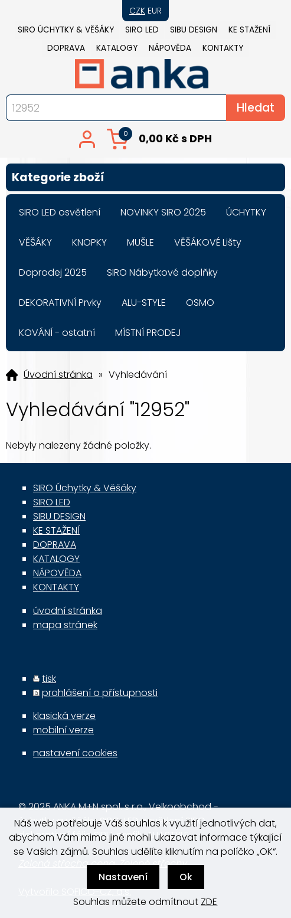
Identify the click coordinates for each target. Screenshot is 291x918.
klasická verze (64, 716)
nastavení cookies (75, 753)
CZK (137, 11)
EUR (155, 11)
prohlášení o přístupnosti (100, 693)
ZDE (209, 902)
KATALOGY (117, 48)
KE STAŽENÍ (249, 29)
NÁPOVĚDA (170, 48)
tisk (49, 678)
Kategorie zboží (145, 177)
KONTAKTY (222, 48)
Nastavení (123, 877)
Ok (185, 877)
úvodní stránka (67, 611)
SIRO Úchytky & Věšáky (66, 29)
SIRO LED (142, 29)
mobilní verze (63, 730)
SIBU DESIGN (193, 29)
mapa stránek (65, 625)
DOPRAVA (66, 48)
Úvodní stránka (58, 375)
